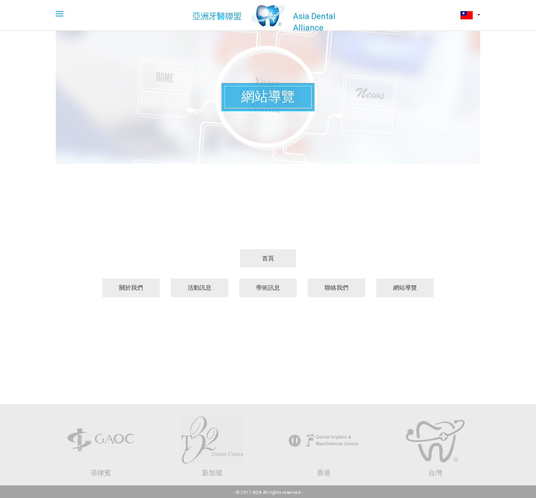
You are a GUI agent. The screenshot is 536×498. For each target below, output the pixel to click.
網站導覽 (405, 287)
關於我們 (131, 287)
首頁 (268, 258)
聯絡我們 (336, 287)
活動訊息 (199, 287)
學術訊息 (268, 287)
